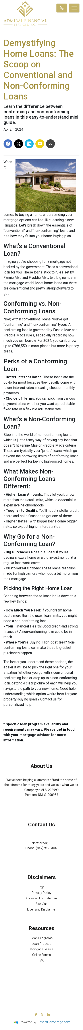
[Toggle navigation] (74, 8)
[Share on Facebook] (8, 143)
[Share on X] (18, 143)
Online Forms (41, 955)
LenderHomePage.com (54, 1022)
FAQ (41, 960)
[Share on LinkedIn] (29, 143)
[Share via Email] (39, 143)
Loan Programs (42, 938)
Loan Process (41, 943)
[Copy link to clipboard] (50, 143)
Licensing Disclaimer (41, 909)
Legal (41, 887)
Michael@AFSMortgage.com (41, 853)
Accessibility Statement (41, 898)
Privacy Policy (41, 892)
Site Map (42, 904)
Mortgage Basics (42, 949)
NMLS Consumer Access (41, 805)
